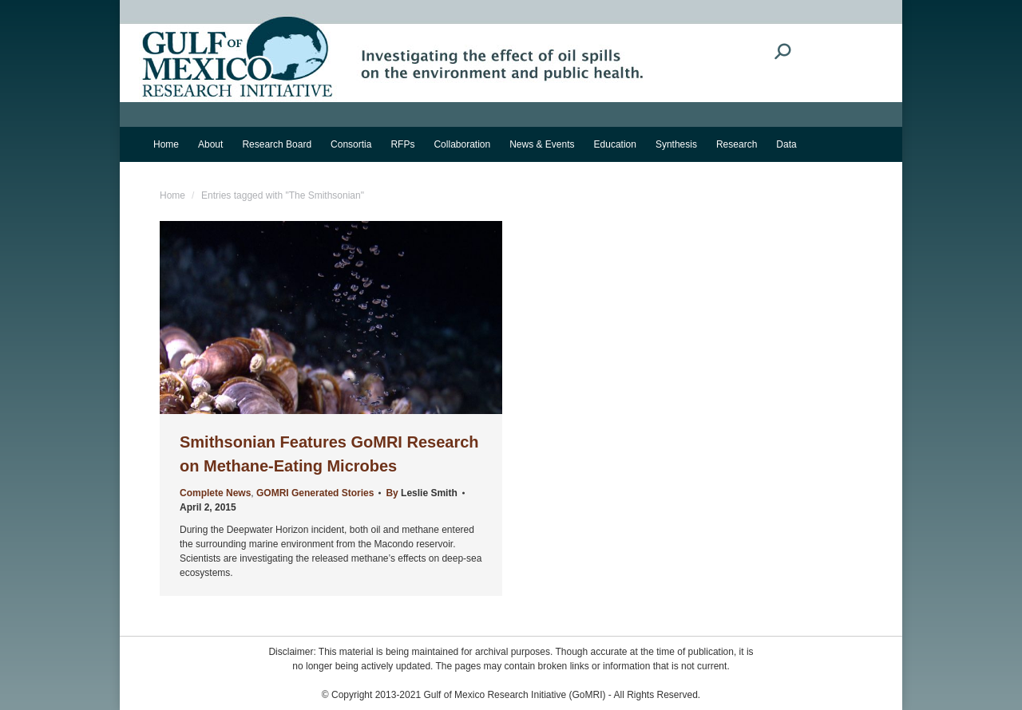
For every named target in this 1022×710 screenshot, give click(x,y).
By (421, 493)
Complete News (215, 493)
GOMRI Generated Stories (315, 493)
